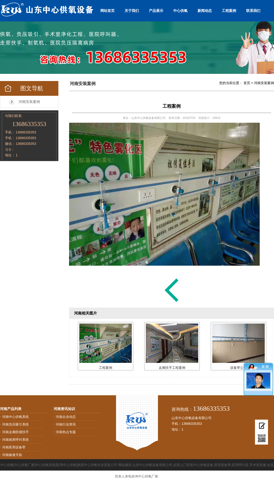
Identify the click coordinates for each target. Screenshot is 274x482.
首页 (247, 83)
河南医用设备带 (13, 447)
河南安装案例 (29, 102)
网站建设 (125, 465)
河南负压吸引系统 (15, 424)
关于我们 (132, 11)
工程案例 (229, 11)
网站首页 (107, 11)
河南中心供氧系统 (15, 417)
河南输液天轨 (12, 455)
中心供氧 (180, 11)
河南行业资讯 (66, 424)
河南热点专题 (66, 432)
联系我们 (253, 11)
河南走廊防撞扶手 (15, 432)
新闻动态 (205, 11)
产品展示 (156, 11)
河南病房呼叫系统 (15, 439)
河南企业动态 (66, 417)
